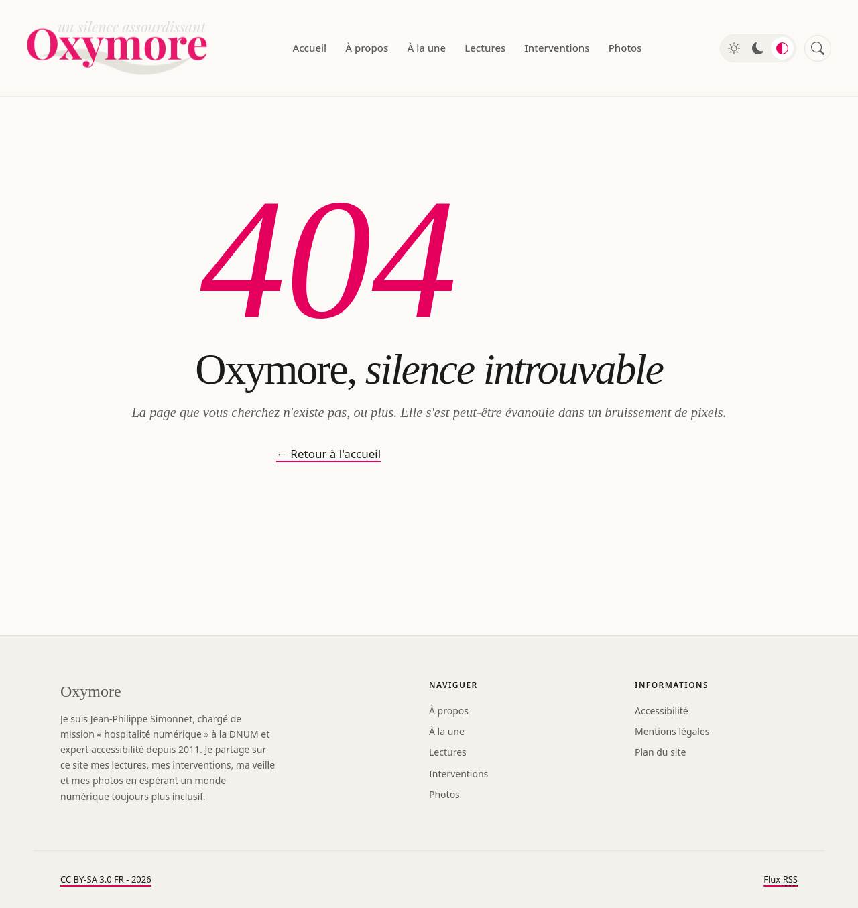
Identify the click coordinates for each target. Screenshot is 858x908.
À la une (426, 47)
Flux (780, 879)
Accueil (309, 47)
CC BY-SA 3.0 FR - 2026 (105, 879)
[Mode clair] (734, 48)
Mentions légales (672, 731)
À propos (366, 47)
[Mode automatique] (782, 48)
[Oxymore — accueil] (120, 47)
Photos (625, 47)
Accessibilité (661, 710)
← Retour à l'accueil (328, 453)
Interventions (557, 47)
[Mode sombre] (758, 48)
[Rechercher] (817, 48)
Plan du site (660, 752)
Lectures (485, 47)
